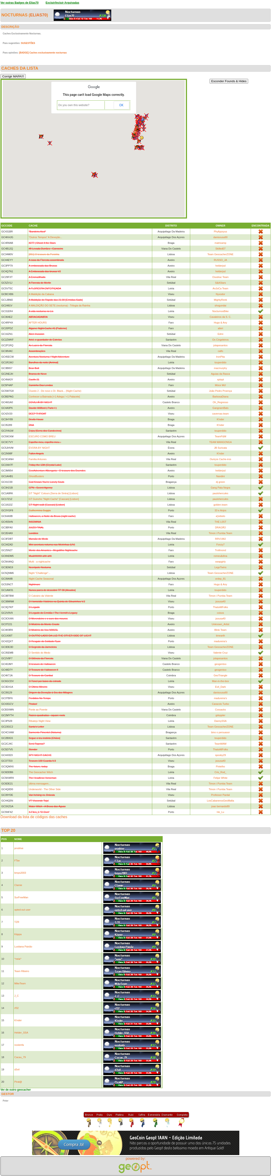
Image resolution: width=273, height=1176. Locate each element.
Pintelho (220, 766)
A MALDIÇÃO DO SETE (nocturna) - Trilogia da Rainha (59, 305)
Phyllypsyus (220, 231)
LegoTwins (221, 567)
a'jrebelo (220, 516)
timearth (220, 635)
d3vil (17, 1069)
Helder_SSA (21, 1032)
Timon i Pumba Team (220, 533)
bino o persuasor (220, 732)
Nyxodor (220, 294)
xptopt (220, 379)
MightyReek (220, 299)
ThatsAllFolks (220, 607)
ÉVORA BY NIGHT (39, 447)
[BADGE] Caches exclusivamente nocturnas (43, 52)
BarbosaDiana (220, 396)
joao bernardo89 (220, 806)
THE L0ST (220, 521)
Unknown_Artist (220, 624)
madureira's (220, 641)
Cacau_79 (20, 1057)
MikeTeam (20, 983)
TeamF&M (220, 436)
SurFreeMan (21, 897)
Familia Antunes (37, 459)
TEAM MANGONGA (220, 442)
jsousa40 (220, 601)
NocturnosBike (220, 311)
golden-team (220, 504)
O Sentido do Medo (39, 652)
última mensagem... (40, 783)
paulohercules (220, 493)
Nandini (220, 476)
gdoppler (220, 715)
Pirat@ (18, 1081)
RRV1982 (220, 538)
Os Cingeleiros (220, 339)
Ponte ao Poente (38, 709)
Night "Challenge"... (39, 573)
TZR (16, 922)
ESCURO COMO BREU (42, 436)
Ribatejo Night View (40, 721)
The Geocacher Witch (41, 772)
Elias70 (38, 15)
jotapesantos (220, 345)
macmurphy (220, 368)
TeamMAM (221, 743)
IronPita (220, 356)
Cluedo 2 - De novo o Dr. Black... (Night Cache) (55, 390)
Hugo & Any (220, 322)
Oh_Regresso (220, 402)
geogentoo (220, 664)
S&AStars (220, 282)
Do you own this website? (73, 105)
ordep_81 (220, 578)
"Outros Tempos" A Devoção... (45, 237)
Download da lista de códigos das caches (33, 817)
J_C (16, 995)
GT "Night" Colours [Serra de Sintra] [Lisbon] (53, 493)
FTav (17, 860)
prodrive (18, 848)
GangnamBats (220, 408)
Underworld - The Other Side (45, 789)
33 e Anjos (220, 510)
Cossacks (220, 709)
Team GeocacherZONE (220, 254)
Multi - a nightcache (39, 561)
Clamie (18, 885)
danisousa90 (220, 237)
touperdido (220, 362)
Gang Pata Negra (220, 487)
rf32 (16, 1008)
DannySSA (220, 721)
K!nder (220, 419)
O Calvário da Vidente (41, 595)
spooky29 (220, 755)
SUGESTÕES (28, 43)
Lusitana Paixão (23, 946)
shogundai (220, 305)
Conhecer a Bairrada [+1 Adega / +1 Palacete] (54, 396)
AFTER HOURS (38, 322)
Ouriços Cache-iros (220, 459)
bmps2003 (20, 872)
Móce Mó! (220, 385)
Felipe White (220, 777)
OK (121, 105)
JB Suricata (220, 447)
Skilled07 (220, 248)
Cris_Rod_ (220, 772)
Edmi (220, 334)
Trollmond (220, 550)
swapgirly (220, 561)
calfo (220, 351)
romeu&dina (220, 556)
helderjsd (220, 265)
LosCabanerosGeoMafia (220, 800)
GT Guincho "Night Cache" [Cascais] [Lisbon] (54, 499)
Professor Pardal (220, 795)
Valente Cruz (220, 652)
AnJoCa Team (220, 288)
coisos (220, 612)
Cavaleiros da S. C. (220, 317)
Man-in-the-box (220, 681)
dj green (220, 482)
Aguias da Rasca (220, 373)
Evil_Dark (220, 686)
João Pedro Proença (220, 390)
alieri (220, 328)
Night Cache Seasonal (41, 578)
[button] (139, 141)
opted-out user (22, 909)
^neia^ (17, 958)
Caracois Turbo (220, 704)
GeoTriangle (220, 675)
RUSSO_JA (220, 260)
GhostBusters (36, 476)
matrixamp (220, 243)
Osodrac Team (220, 277)
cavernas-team (220, 413)
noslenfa (19, 1045)
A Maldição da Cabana (41, 294)
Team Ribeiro (21, 971)
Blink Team (220, 630)
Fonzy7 (220, 544)
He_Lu (220, 812)
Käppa (18, 934)
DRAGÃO (220, 527)
